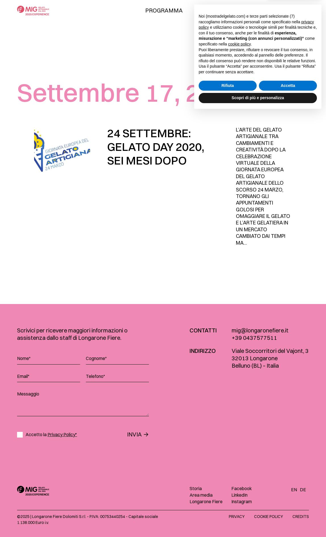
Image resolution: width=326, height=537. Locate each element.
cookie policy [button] (239, 467)
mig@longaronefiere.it (260, 330)
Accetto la (51, 434)
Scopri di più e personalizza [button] (258, 521)
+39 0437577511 (254, 337)
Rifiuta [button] (227, 509)
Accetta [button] (288, 509)
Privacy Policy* (62, 434)
